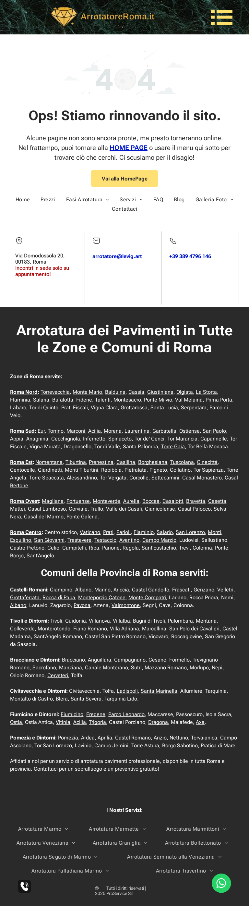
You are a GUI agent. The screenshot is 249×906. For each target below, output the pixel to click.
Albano (83, 590)
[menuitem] (23, 199)
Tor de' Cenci (149, 439)
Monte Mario (87, 392)
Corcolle (138, 478)
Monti (214, 532)
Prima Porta (219, 400)
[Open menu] (222, 17)
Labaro (18, 407)
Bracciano (73, 660)
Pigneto (158, 470)
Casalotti (172, 501)
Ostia (16, 722)
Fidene (84, 400)
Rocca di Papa (58, 597)
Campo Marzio (159, 540)
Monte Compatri (147, 597)
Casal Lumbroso (47, 509)
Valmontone (126, 605)
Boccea (151, 501)
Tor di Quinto (43, 407)
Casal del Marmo (44, 517)
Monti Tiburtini (81, 470)
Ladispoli (127, 691)
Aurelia (131, 501)
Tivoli (56, 621)
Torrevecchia (55, 392)
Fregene (95, 714)
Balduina (115, 392)
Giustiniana (160, 392)
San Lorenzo (190, 532)
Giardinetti (50, 470)
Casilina (125, 462)
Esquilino (20, 540)
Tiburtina (75, 462)
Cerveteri (57, 675)
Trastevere (79, 540)
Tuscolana (182, 462)
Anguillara (99, 660)
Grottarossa (134, 407)
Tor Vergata (113, 478)
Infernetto (94, 439)
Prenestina (101, 462)
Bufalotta (62, 400)
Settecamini (165, 478)
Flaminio (144, 532)
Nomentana (49, 462)
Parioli (123, 532)
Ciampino (61, 590)
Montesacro (127, 400)
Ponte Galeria (82, 517)
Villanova (99, 621)
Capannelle (213, 439)
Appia (16, 439)
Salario (165, 532)
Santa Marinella (159, 691)
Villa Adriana (124, 629)
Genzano (204, 590)
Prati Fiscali (74, 407)
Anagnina (37, 439)
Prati (108, 532)
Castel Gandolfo (150, 590)
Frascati (181, 590)
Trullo (96, 509)
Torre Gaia (173, 446)
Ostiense (189, 431)
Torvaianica (204, 738)
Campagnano (130, 660)
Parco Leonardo (126, 714)
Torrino (56, 431)
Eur (41, 431)
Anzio (160, 738)
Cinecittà (207, 462)
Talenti (103, 400)
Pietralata (135, 470)
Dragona (158, 722)
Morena (113, 431)
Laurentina (136, 431)
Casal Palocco (194, 509)
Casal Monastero (202, 478)
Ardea (88, 738)
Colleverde (22, 629)
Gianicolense (160, 509)
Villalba (121, 621)
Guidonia (75, 621)
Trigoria (97, 722)
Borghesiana (152, 462)
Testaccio (105, 540)
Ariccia (121, 590)
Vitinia (63, 722)
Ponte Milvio (158, 400)
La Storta (206, 392)
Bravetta (195, 501)
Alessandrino (82, 478)
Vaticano (90, 532)
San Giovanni (49, 540)
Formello (179, 660)
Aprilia (105, 738)
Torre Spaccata (46, 478)
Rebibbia (111, 470)
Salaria (41, 400)
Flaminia (20, 400)
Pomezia (68, 738)
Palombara (180, 621)
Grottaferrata (25, 597)
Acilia (94, 431)
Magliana (53, 501)
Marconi (75, 431)
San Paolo (214, 431)
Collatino (180, 470)
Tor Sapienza (209, 470)
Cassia (136, 392)
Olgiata (184, 392)
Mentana (206, 621)
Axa (200, 722)
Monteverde (106, 501)
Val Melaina (189, 400)
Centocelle (22, 470)
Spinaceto (120, 439)
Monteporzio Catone (101, 597)
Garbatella (164, 431)
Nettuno (179, 738)
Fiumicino (72, 714)
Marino (102, 590)
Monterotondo (54, 629)
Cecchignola (65, 439)
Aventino (129, 540)
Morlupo (199, 667)
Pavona (82, 605)
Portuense (78, 501)
